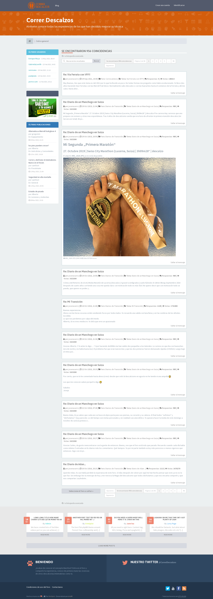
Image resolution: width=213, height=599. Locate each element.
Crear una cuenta (162, 5)
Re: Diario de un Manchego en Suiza (83, 101)
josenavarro (73, 79)
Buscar (96, 61)
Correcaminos (112, 79)
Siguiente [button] (110, 65)
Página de (140, 61)
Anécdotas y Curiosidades (42, 151)
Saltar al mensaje (178, 93)
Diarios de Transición (114, 106)
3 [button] (156, 61)
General (34, 182)
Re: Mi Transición (73, 301)
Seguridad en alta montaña (40, 177)
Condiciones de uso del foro (38, 587)
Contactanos (57, 587)
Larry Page (171, 523)
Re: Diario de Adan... (74, 464)
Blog (57, 5)
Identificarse (179, 5)
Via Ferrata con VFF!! (135, 79)
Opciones (110, 491)
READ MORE (45, 535)
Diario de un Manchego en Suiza (145, 106)
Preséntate (36, 168)
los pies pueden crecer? (39, 145)
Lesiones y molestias (40, 197)
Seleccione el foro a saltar (81, 491)
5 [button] (164, 61)
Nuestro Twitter (153, 562)
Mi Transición (137, 306)
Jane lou (130, 523)
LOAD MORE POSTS (106, 545)
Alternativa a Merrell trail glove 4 (42, 131)
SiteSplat (89, 523)
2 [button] (152, 61)
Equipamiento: (37, 137)
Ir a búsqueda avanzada (73, 56)
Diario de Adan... (138, 468)
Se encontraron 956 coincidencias (119, 61)
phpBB (70, 596)
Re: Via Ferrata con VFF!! (76, 74)
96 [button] (173, 61)
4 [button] (160, 61)
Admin (48, 523)
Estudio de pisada (36, 191)
